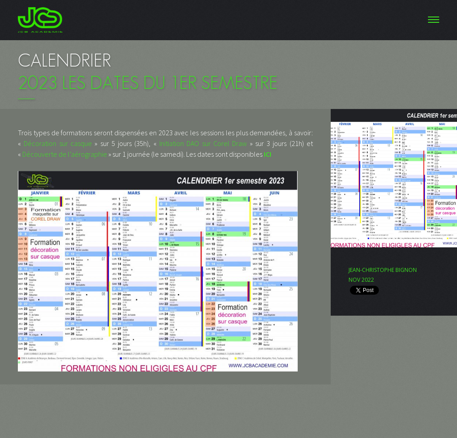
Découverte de (44, 154)
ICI (267, 154)
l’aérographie (87, 154)
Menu (228, 20)
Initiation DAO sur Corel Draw (203, 143)
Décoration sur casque (58, 143)
